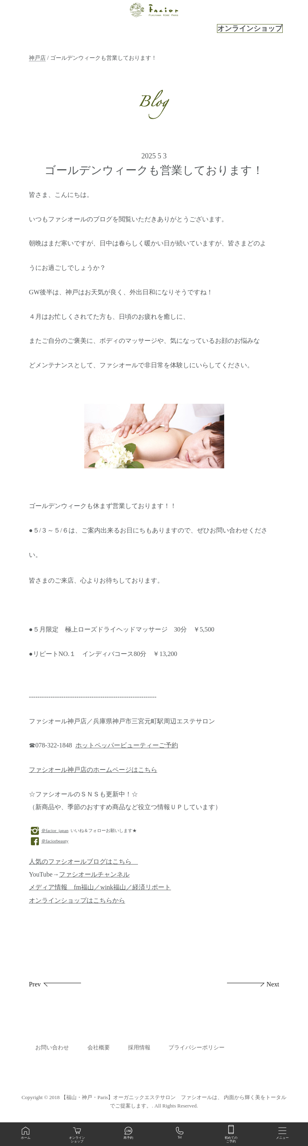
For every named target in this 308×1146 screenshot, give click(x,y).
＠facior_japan (50, 830)
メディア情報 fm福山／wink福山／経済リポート (100, 887)
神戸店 (37, 58)
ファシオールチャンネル (94, 874)
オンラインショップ (249, 28)
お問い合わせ (52, 1048)
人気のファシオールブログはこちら (83, 861)
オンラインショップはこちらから (77, 900)
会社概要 (98, 1048)
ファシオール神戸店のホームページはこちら (93, 769)
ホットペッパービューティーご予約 (126, 745)
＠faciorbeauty (50, 840)
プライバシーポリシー (196, 1048)
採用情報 (139, 1048)
